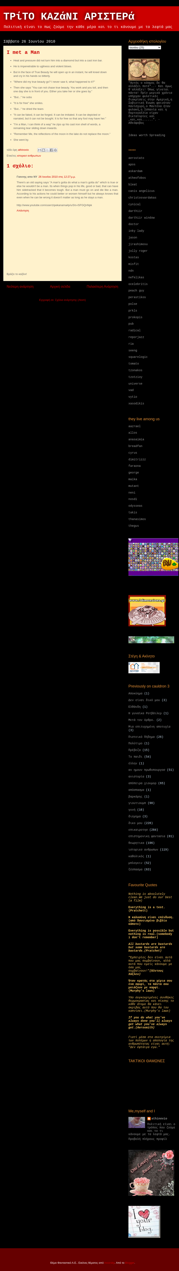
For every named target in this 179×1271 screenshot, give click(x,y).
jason (132, 237)
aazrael (134, 426)
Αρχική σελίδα (60, 286)
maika (132, 479)
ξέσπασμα (135, 869)
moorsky (109, 1262)
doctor (133, 224)
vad (131, 390)
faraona (134, 466)
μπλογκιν (135, 863)
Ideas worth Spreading (146, 135)
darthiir (135, 211)
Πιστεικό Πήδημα (141, 737)
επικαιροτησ (138, 830)
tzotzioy (135, 377)
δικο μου (135, 823)
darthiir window (141, 217)
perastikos (137, 297)
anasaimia (136, 439)
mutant (133, 486)
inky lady (136, 231)
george (133, 472)
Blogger (129, 1262)
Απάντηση (23, 210)
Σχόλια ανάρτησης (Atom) (70, 299)
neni (131, 492)
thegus (133, 526)
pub (131, 323)
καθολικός (136, 856)
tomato (133, 363)
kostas (133, 257)
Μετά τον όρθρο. (141, 720)
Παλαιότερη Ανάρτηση (102, 286)
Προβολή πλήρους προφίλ (147, 1139)
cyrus (132, 452)
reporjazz (136, 337)
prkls (132, 310)
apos (131, 164)
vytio (132, 397)
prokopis (135, 317)
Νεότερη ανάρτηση (20, 286)
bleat (132, 184)
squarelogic (138, 357)
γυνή (131, 809)
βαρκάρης (135, 796)
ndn (131, 270)
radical (134, 330)
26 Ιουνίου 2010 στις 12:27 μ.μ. (57, 176)
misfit (133, 264)
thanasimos (137, 519)
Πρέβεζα (134, 750)
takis (132, 512)
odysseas (135, 506)
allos (132, 432)
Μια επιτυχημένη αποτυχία (149, 726)
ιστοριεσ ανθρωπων (29, 155)
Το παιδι (135, 756)
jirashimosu (138, 244)
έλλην (132, 763)
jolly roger (138, 251)
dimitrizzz (137, 459)
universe (135, 383)
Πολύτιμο (135, 743)
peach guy (136, 290)
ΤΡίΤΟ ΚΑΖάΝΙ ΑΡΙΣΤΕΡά (68, 17)
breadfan (135, 446)
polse (132, 304)
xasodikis (136, 403)
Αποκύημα (135, 693)
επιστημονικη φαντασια (146, 836)
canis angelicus (141, 191)
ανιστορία (136, 776)
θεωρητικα (136, 843)
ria (131, 344)
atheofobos (137, 178)
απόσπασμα (136, 790)
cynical (134, 204)
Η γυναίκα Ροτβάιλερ (145, 713)
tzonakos (135, 370)
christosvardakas (142, 197)
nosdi (132, 499)
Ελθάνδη (134, 707)
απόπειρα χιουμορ (142, 783)
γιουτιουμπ (137, 803)
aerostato (136, 158)
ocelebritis (138, 284)
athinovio (159, 1118)
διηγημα (134, 816)
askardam (135, 171)
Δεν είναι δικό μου (144, 700)
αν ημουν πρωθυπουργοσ (146, 770)
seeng (132, 350)
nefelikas (136, 277)
